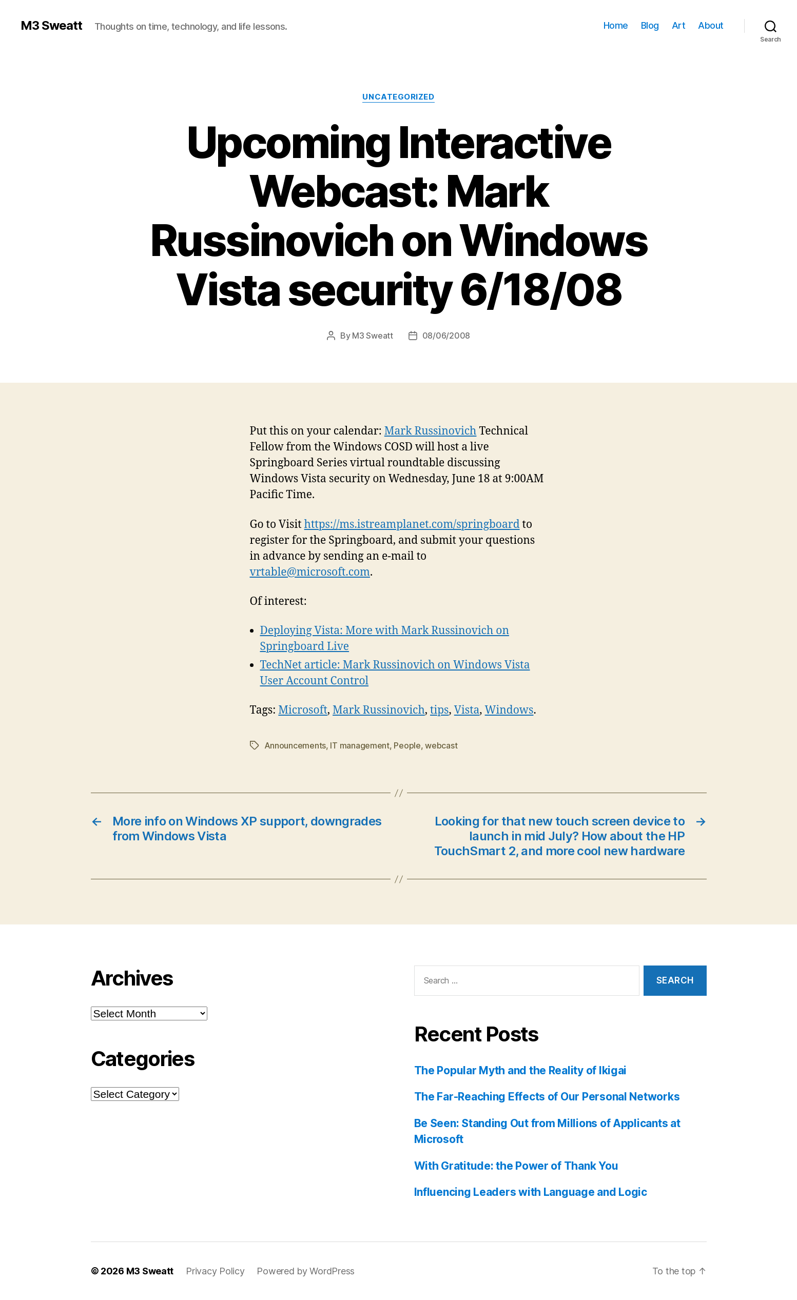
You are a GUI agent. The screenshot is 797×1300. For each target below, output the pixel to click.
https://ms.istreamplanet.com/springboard (412, 524)
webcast (441, 745)
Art (679, 25)
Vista (467, 710)
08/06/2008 (446, 335)
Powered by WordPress (306, 1271)
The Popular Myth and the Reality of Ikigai (520, 1070)
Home (616, 25)
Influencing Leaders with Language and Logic (530, 1192)
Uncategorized (398, 97)
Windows (509, 710)
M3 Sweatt (51, 25)
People (407, 745)
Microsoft (302, 710)
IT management (360, 745)
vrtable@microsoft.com (310, 572)
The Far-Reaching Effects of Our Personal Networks (547, 1096)
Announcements (295, 745)
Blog (650, 25)
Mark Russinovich (430, 431)
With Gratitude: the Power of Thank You (516, 1165)
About (711, 25)
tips (439, 710)
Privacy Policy (215, 1271)
